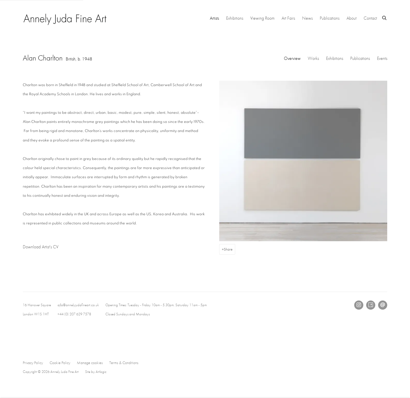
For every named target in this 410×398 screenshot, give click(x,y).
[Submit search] (384, 17)
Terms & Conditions (123, 362)
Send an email (382, 305)
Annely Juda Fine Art (65, 18)
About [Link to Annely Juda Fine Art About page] (351, 18)
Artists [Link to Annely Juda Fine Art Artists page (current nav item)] (214, 18)
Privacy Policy (33, 362)
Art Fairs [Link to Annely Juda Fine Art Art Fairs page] (288, 18)
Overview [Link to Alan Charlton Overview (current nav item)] (292, 58)
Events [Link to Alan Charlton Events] (382, 58)
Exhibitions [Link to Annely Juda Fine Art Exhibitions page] (234, 18)
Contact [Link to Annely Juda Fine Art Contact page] (370, 18)
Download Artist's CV (45, 247)
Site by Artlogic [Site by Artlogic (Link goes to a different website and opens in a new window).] (95, 371)
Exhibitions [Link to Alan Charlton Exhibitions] (334, 58)
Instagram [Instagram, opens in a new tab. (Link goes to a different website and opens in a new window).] (358, 305)
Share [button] (228, 249)
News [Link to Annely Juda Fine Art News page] (307, 18)
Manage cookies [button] (90, 362)
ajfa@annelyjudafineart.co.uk (78, 304)
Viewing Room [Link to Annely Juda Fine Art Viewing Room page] (262, 18)
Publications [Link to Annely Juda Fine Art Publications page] (329, 18)
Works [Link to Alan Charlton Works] (313, 58)
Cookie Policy (60, 362)
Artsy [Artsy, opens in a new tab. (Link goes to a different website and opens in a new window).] (370, 305)
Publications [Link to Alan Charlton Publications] (360, 58)
